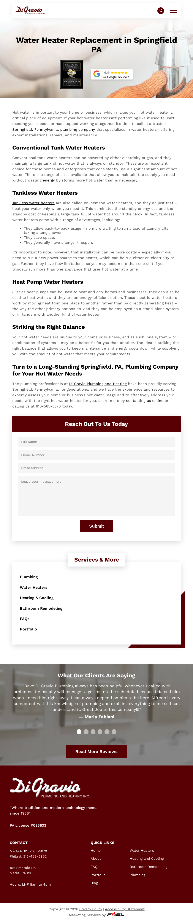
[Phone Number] (97, 455)
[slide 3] (100, 733)
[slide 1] (86, 733)
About (96, 861)
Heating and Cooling (147, 861)
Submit (96, 526)
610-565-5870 (35, 853)
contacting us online (144, 400)
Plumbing (29, 576)
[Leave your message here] (97, 496)
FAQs (25, 620)
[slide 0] (79, 733)
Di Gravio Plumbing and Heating (98, 384)
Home (96, 852)
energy (49, 180)
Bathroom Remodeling (42, 609)
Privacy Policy (90, 911)
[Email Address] (97, 468)
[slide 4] (106, 733)
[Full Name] (97, 442)
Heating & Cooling (37, 598)
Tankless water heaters (33, 203)
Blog (94, 885)
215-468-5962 (35, 858)
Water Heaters (34, 587)
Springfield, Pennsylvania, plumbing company (53, 129)
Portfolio (28, 631)
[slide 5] (114, 733)
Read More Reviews (96, 753)
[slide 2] (93, 733)
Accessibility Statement (125, 911)
